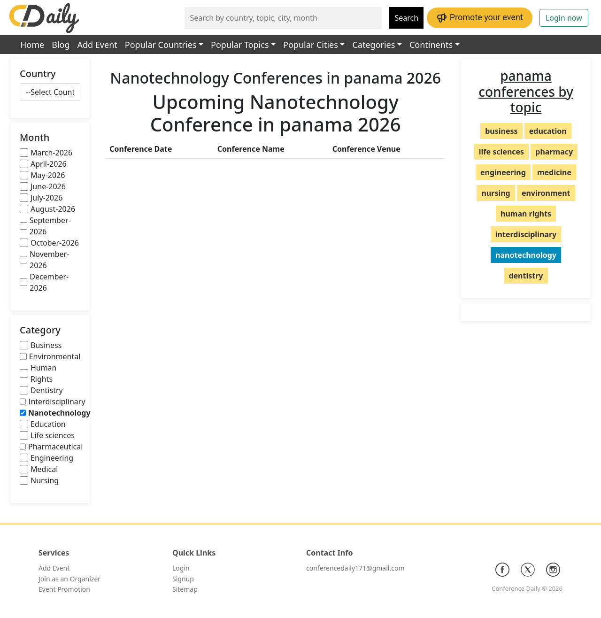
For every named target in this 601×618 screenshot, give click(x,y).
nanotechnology (525, 255)
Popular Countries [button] (161, 44)
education (548, 131)
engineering (503, 172)
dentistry (526, 275)
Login (181, 568)
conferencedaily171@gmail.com (355, 568)
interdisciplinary (525, 234)
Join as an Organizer (69, 578)
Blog (60, 44)
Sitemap (185, 589)
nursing (495, 193)
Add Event (97, 44)
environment (546, 193)
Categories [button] (373, 44)
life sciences (501, 152)
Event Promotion (64, 589)
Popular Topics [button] (240, 44)
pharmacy (554, 152)
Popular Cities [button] (310, 44)
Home (32, 44)
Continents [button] (431, 44)
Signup (183, 578)
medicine (554, 172)
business (501, 131)
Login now (564, 18)
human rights (526, 214)
